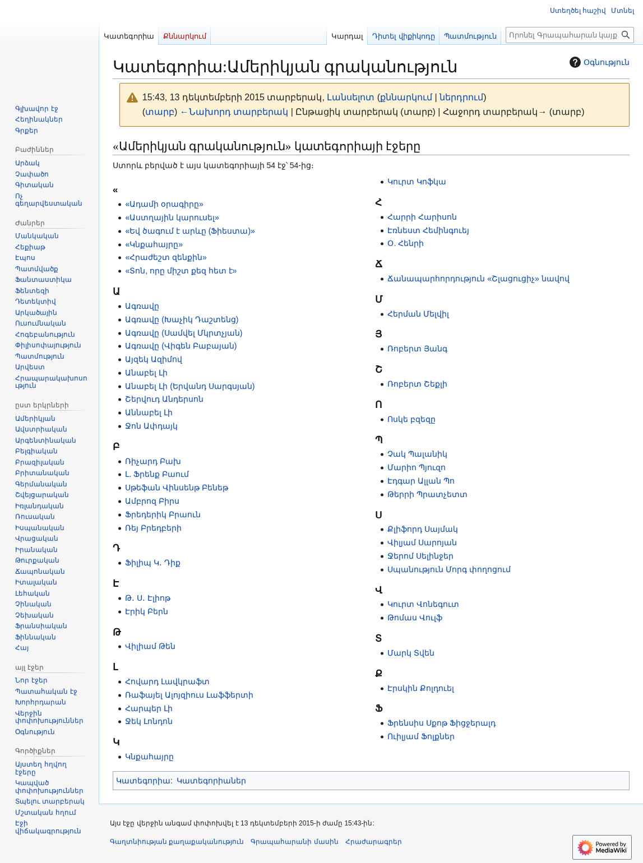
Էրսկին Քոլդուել (420, 688)
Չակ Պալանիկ (417, 453)
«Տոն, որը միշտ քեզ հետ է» (181, 270)
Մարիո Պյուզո (416, 467)
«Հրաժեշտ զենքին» (165, 257)
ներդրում (461, 97)
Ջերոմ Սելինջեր (420, 555)
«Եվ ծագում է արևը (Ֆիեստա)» (190, 230)
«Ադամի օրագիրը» (164, 203)
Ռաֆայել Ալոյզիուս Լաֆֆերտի (189, 694)
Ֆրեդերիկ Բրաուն (163, 514)
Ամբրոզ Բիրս (152, 501)
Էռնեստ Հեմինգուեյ (428, 230)
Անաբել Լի (146, 372)
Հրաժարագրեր (373, 842)
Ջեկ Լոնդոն (149, 721)
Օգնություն (598, 62)
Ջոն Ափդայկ (151, 425)
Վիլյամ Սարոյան (422, 542)
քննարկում (406, 97)
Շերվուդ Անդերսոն (164, 399)
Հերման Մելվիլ (418, 313)
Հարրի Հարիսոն (422, 216)
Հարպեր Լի (149, 708)
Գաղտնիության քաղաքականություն (177, 842)
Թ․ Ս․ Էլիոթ (147, 597)
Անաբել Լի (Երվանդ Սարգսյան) (190, 386)
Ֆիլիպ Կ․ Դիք (153, 562)
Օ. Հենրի (405, 243)
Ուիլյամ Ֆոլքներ (421, 736)
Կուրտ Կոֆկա (416, 181)
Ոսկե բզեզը (411, 419)
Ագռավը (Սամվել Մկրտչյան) (183, 332)
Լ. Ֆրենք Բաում (157, 474)
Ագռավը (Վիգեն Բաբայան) (181, 345)
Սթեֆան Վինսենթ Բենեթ (176, 487)
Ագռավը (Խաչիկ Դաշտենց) (181, 319)
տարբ (159, 112)
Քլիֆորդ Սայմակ (422, 529)
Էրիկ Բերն (146, 611)
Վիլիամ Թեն (150, 646)
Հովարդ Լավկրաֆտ (167, 681)
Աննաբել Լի (149, 412)
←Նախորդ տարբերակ (234, 112)
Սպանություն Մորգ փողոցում (449, 569)
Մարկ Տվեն (410, 652)
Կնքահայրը (149, 756)
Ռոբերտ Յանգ (417, 348)
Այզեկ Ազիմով (153, 359)
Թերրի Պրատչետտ (427, 494)
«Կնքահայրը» (154, 244)
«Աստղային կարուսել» (172, 217)
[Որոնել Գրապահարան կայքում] (570, 35)
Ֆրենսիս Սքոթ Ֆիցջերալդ (441, 722)
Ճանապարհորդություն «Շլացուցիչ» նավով (478, 278)
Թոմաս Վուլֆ (414, 617)
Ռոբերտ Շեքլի (417, 383)
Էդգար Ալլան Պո (421, 480)
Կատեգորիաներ (211, 780)
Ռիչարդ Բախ (153, 461)
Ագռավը (142, 305)
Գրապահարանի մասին (294, 842)
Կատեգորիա (143, 780)
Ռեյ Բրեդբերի (153, 527)
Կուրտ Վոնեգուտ (423, 604)
